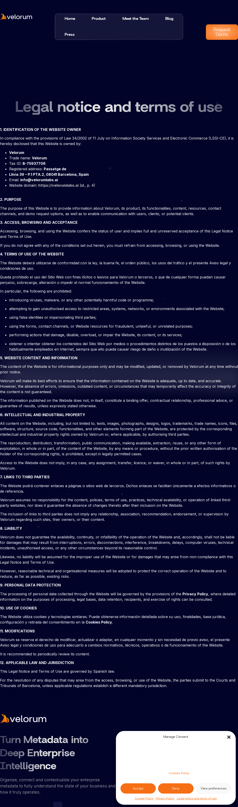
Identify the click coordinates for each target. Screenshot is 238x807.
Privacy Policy (165, 798)
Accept (138, 788)
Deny (175, 788)
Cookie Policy (144, 798)
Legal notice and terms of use (197, 798)
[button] (229, 737)
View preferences (213, 788)
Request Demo (221, 32)
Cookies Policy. (179, 773)
